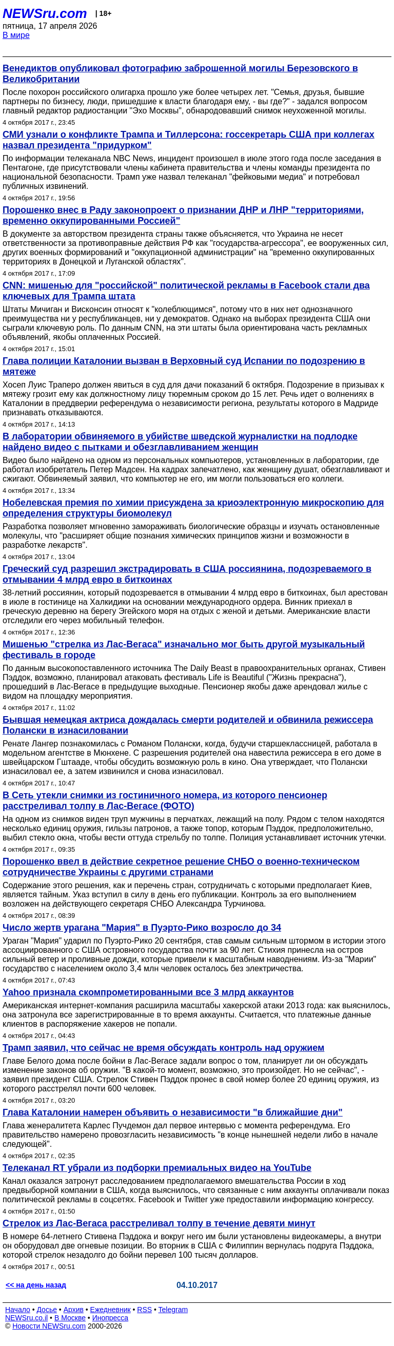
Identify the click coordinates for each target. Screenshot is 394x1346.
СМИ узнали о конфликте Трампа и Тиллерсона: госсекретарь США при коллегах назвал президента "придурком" (189, 139)
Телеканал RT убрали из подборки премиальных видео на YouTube (157, 1168)
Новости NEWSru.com (49, 1326)
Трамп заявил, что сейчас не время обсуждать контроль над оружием (163, 1048)
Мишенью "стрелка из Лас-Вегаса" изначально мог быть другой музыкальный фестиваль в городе (184, 649)
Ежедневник (110, 1309)
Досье (46, 1309)
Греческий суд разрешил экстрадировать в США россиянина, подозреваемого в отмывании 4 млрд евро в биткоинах (187, 574)
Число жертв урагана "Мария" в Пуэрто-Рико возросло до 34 (142, 927)
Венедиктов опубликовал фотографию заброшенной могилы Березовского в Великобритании (180, 73)
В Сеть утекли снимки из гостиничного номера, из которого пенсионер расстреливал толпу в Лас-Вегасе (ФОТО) (165, 800)
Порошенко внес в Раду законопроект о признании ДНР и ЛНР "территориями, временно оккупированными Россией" (183, 215)
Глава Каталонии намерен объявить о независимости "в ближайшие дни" (173, 1112)
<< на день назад (36, 1285)
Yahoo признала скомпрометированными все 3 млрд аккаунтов (148, 992)
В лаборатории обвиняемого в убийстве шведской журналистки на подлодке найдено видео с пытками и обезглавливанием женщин (180, 441)
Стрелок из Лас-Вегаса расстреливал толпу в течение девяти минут (159, 1223)
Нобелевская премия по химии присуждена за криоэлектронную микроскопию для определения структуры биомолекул (193, 507)
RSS (144, 1309)
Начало (17, 1309)
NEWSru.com (45, 13)
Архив (74, 1309)
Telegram (173, 1309)
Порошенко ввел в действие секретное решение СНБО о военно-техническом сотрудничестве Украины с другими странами (181, 866)
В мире (16, 35)
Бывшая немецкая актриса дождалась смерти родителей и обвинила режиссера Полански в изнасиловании (188, 725)
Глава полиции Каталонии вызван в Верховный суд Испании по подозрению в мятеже (184, 366)
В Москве (70, 1318)
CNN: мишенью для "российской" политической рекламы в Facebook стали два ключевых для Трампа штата (186, 290)
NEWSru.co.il (26, 1318)
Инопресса (110, 1318)
